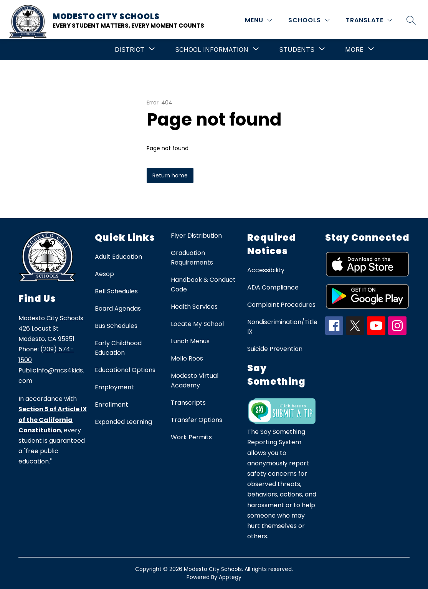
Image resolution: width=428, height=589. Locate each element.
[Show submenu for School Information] (211, 49)
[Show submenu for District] (129, 49)
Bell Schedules (116, 291)
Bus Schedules (116, 325)
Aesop (104, 274)
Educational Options (125, 370)
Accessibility (265, 270)
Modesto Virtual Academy (194, 380)
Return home (170, 175)
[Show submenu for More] (354, 49)
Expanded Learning (123, 421)
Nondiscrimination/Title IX (282, 327)
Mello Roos (187, 358)
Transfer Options (196, 419)
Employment (114, 387)
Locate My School (197, 323)
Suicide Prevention (274, 348)
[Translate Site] (369, 20)
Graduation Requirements (192, 257)
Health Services (194, 306)
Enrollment (111, 404)
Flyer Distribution (196, 235)
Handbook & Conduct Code (203, 284)
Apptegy (230, 577)
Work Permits (191, 437)
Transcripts (188, 402)
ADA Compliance (273, 287)
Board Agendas (118, 308)
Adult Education (118, 256)
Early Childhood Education (118, 348)
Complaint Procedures (281, 304)
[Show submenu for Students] (296, 49)
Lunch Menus (190, 341)
